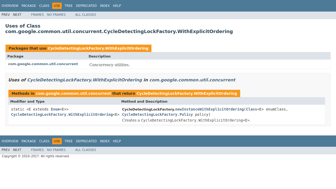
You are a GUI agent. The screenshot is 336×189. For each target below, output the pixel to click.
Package (29, 6)
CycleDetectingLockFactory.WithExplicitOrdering (98, 48)
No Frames (56, 15)
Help (117, 6)
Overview (10, 6)
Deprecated (86, 6)
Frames (37, 15)
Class (44, 6)
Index (105, 6)
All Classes (85, 15)
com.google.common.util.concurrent (43, 64)
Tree (69, 6)
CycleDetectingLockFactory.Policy (157, 114)
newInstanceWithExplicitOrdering (209, 109)
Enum (55, 109)
